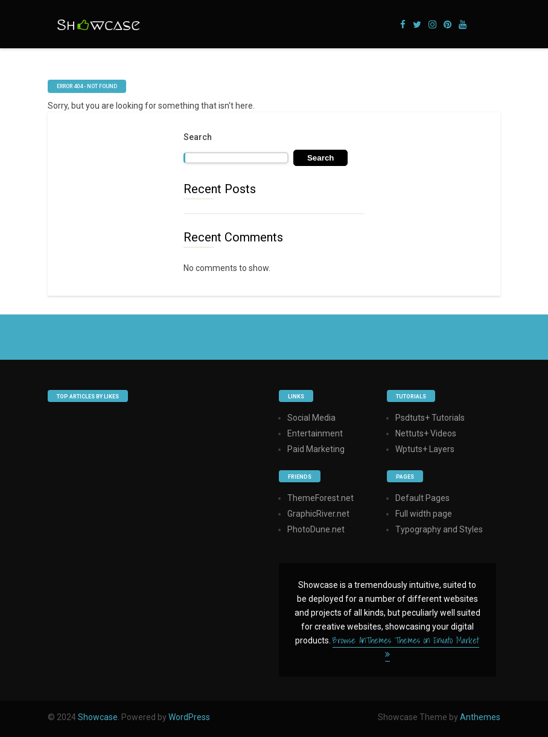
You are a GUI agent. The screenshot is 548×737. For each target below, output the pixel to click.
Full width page (423, 513)
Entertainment (315, 433)
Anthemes (480, 717)
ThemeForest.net (320, 498)
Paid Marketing (316, 449)
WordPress (189, 717)
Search (197, 137)
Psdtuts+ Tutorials (430, 418)
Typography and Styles (439, 529)
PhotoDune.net (316, 529)
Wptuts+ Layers (424, 449)
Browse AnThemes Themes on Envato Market (406, 646)
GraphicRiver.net (318, 513)
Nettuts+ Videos (425, 433)
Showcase (98, 717)
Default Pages (422, 498)
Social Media (311, 418)
